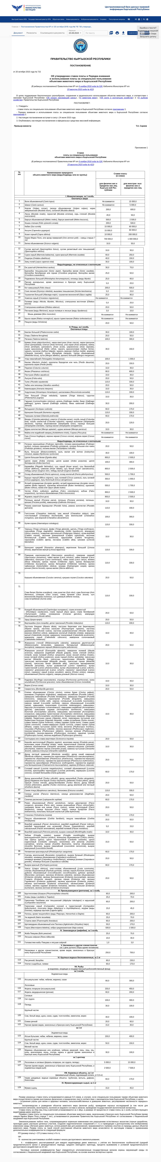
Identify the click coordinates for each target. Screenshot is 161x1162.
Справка (103, 19)
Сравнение (132, 33)
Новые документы (72, 19)
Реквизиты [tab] (31, 33)
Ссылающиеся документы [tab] (52, 33)
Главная (15, 27)
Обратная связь (58, 19)
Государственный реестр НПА (39, 19)
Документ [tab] (18, 33)
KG (137, 19)
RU (145, 19)
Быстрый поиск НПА (19, 19)
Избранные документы (89, 19)
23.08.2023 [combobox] (74, 33)
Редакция (72, 30)
